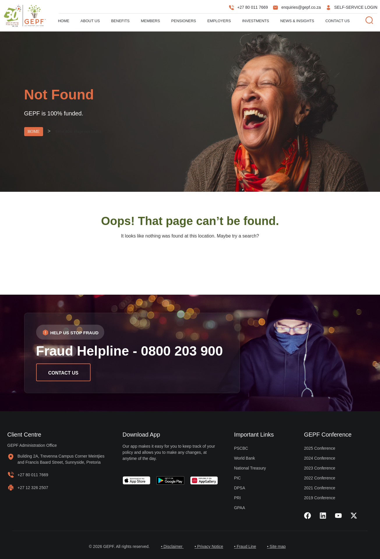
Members (150, 21)
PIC (237, 478)
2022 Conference (319, 478)
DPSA (239, 488)
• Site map (277, 546)
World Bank (244, 458)
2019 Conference (319, 497)
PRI (237, 497)
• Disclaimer (171, 546)
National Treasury (250, 468)
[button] (70, 332)
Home (63, 21)
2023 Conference (319, 468)
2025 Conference (319, 448)
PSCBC (241, 448)
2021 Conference (319, 488)
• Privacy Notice (208, 546)
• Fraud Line (245, 546)
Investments (255, 21)
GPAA (239, 507)
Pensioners (183, 21)
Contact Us (338, 21)
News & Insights (297, 21)
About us (90, 21)
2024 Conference (319, 458)
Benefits (120, 21)
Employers (219, 21)
